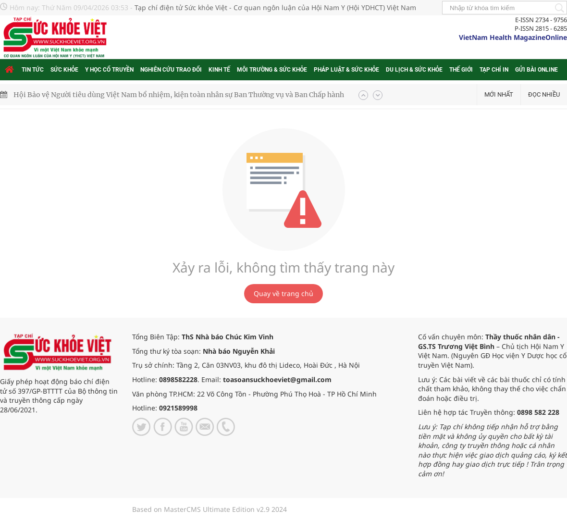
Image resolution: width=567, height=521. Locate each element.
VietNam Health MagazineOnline (513, 37)
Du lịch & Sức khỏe (414, 69)
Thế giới (461, 69)
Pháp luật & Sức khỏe (346, 69)
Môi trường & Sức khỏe (272, 69)
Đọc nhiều (544, 94)
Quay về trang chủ (283, 293)
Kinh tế (219, 69)
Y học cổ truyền (109, 69)
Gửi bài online (536, 69)
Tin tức (33, 69)
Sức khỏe (64, 69)
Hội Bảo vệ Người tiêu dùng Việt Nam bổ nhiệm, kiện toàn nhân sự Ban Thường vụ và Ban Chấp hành (178, 94)
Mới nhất (498, 94)
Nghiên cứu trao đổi (171, 69)
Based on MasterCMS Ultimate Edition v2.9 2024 (209, 509)
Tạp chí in (494, 69)
